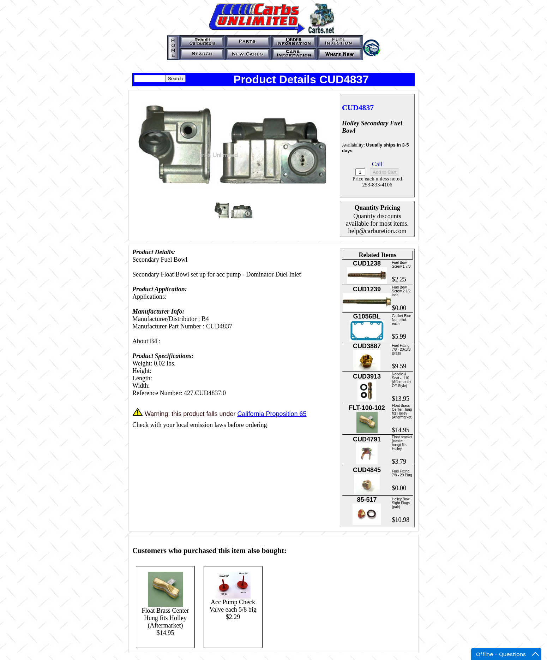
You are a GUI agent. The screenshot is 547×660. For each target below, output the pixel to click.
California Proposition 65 (271, 413)
